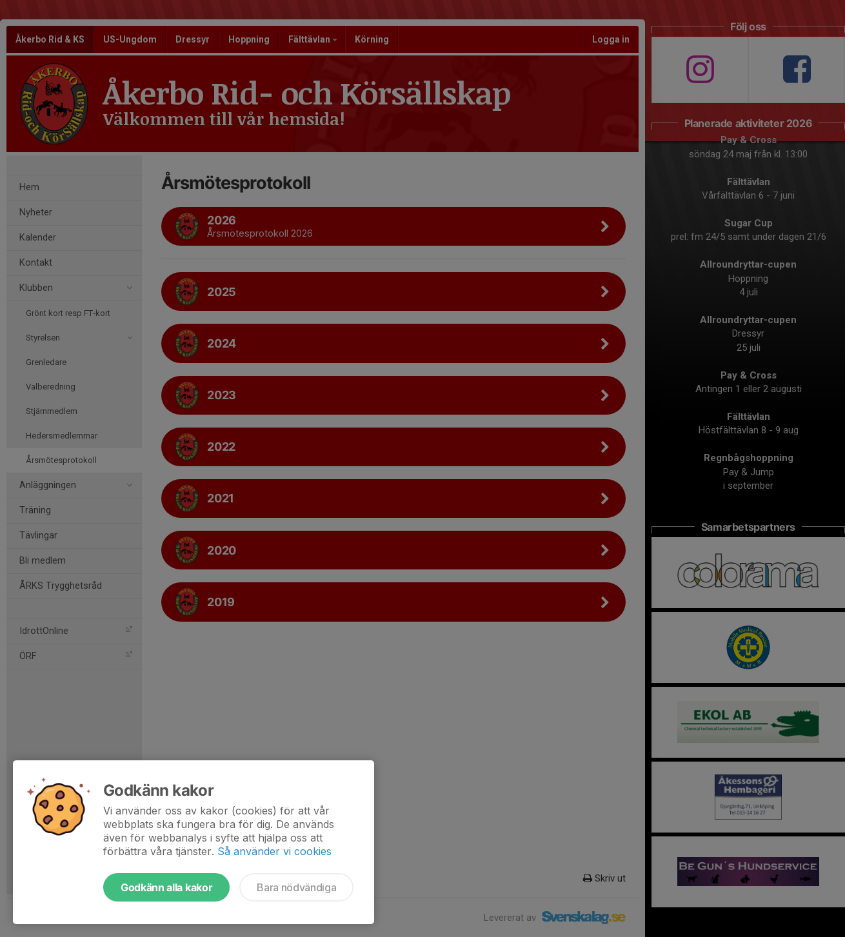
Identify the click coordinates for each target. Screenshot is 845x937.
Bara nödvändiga (296, 887)
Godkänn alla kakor (166, 887)
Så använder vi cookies (274, 851)
